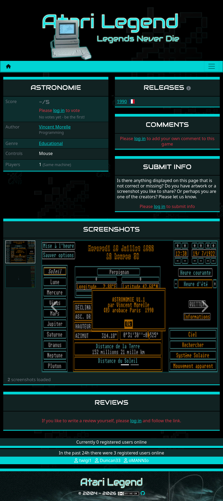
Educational (51, 143)
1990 (122, 101)
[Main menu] (211, 66)
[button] (55, 306)
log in (58, 110)
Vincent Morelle (55, 127)
